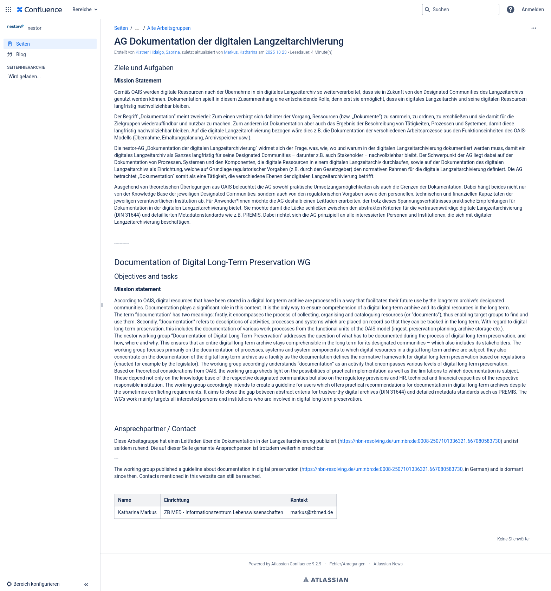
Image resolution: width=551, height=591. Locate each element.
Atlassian (325, 579)
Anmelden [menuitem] (533, 9)
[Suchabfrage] (460, 9)
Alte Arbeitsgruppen (169, 28)
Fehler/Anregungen (347, 564)
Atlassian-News (388, 564)
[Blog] (50, 54)
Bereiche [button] (82, 9)
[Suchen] (427, 9)
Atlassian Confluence (291, 564)
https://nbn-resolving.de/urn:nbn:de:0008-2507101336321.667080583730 (420, 441)
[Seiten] (50, 44)
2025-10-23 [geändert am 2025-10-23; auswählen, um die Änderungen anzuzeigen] (275, 52)
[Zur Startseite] (39, 9)
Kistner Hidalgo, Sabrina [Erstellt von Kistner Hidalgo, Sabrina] (158, 52)
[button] (8, 9)
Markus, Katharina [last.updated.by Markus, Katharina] (240, 52)
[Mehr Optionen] (533, 28)
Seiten (121, 28)
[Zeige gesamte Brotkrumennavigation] (137, 28)
